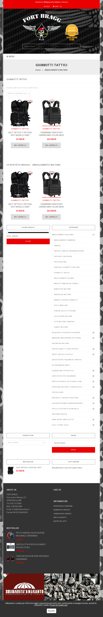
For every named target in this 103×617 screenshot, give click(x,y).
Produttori (28, 435)
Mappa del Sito (60, 521)
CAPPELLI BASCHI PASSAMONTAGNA (69, 251)
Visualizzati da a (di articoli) (22, 88)
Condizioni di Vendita (62, 514)
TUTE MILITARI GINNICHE (64, 322)
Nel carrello (20, 145)
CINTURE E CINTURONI (63, 256)
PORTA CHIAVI (58, 392)
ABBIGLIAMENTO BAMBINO (65, 240)
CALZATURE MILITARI (60, 343)
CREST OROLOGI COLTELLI (62, 354)
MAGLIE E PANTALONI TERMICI (66, 283)
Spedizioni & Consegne (63, 506)
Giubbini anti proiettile (63, 371)
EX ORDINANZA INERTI (61, 365)
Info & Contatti (60, 517)
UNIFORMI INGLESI (59, 414)
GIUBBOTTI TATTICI (62, 273)
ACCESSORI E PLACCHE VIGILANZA (66, 332)
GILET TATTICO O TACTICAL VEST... (29, 468)
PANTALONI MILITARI (62, 294)
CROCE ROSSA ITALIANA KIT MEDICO (67, 360)
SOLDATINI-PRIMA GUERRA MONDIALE (67, 403)
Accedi (47, 6)
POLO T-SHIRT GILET (60, 425)
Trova (73, 435)
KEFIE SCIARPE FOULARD (64, 278)
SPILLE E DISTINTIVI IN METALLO (65, 409)
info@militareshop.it (20, 509)
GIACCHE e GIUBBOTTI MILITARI (67, 267)
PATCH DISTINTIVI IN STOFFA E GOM (67, 381)
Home (38, 70)
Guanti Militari (61, 327)
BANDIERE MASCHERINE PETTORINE (66, 338)
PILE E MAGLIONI (61, 305)
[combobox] (19, 93)
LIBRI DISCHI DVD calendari (64, 376)
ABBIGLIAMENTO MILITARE (62, 235)
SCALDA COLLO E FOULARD (65, 311)
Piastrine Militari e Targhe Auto (67, 387)
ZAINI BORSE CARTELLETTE (63, 419)
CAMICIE (57, 246)
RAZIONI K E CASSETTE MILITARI (65, 398)
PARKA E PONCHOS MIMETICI (66, 300)
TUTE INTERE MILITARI (63, 316)
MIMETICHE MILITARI (62, 289)
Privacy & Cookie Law (58, 605)
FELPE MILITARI (60, 262)
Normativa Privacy (62, 510)
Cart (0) (57, 6)
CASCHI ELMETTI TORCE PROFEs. (65, 349)
